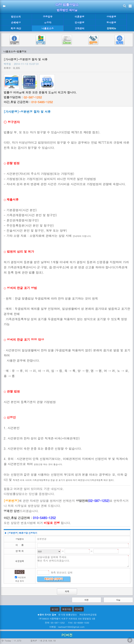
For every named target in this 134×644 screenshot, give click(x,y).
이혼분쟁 (79, 16)
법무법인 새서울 (67, 10)
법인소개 (16, 16)
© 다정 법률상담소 (67, 614)
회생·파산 (16, 28)
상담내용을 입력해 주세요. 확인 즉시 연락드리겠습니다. (83, 561)
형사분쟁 (111, 22)
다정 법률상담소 (67, 4)
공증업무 (47, 16)
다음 (118, 599)
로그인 (55, 609)
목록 (67, 591)
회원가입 (66, 609)
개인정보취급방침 (88, 614)
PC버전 (78, 609)
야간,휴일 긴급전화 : (28, 102)
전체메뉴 (111, 28)
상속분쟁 (111, 16)
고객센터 (79, 28)
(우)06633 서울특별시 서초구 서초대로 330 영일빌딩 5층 (67, 618)
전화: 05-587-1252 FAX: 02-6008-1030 (67, 622)
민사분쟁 (79, 22)
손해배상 (16, 22)
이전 (87, 599)
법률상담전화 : (23, 97)
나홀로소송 (48, 28)
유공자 (47, 22)
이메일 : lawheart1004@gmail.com (67, 626)
